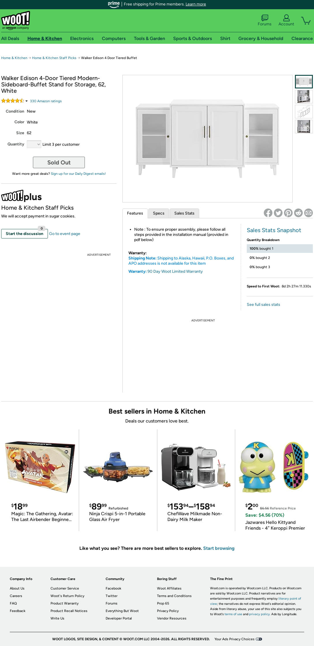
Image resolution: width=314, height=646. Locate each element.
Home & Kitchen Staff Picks (54, 58)
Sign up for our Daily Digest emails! (78, 174)
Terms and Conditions (174, 596)
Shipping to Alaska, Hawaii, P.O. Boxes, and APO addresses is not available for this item (181, 261)
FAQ (13, 603)
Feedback (17, 611)
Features (135, 213)
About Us (17, 588)
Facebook (113, 588)
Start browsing (219, 548)
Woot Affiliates (169, 588)
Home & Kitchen (14, 58)
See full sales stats (263, 304)
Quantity (16, 144)
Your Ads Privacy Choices (234, 639)
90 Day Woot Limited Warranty (175, 271)
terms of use (233, 614)
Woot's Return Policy (67, 596)
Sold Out (59, 162)
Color (19, 122)
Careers (16, 596)
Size (20, 132)
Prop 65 (163, 603)
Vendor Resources (171, 618)
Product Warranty (64, 603)
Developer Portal (119, 618)
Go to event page (64, 233)
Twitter (111, 596)
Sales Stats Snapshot (274, 230)
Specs (159, 213)
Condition (15, 111)
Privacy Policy (168, 611)
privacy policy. (259, 614)
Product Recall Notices (69, 611)
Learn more (196, 4)
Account (286, 20)
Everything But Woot (122, 611)
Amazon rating (46, 101)
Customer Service (65, 588)
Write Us (57, 618)
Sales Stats (184, 213)
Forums (265, 20)
